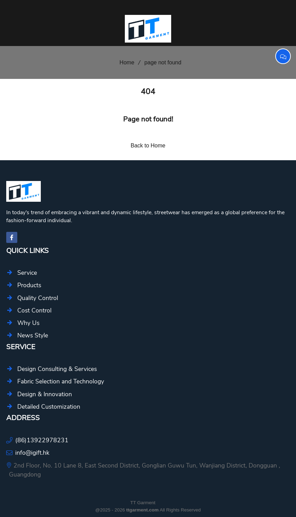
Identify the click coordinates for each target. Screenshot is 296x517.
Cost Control (34, 310)
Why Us (28, 323)
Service (27, 273)
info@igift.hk (32, 452)
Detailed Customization (48, 406)
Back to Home (148, 145)
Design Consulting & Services (57, 369)
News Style (32, 335)
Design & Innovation (44, 394)
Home (125, 62)
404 (148, 91)
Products (29, 285)
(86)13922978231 (41, 440)
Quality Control (37, 298)
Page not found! (148, 119)
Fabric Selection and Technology (60, 381)
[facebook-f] (11, 237)
